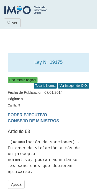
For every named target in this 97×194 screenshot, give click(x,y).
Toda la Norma (45, 86)
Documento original (22, 80)
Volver (12, 23)
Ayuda (16, 184)
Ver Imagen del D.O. (73, 86)
